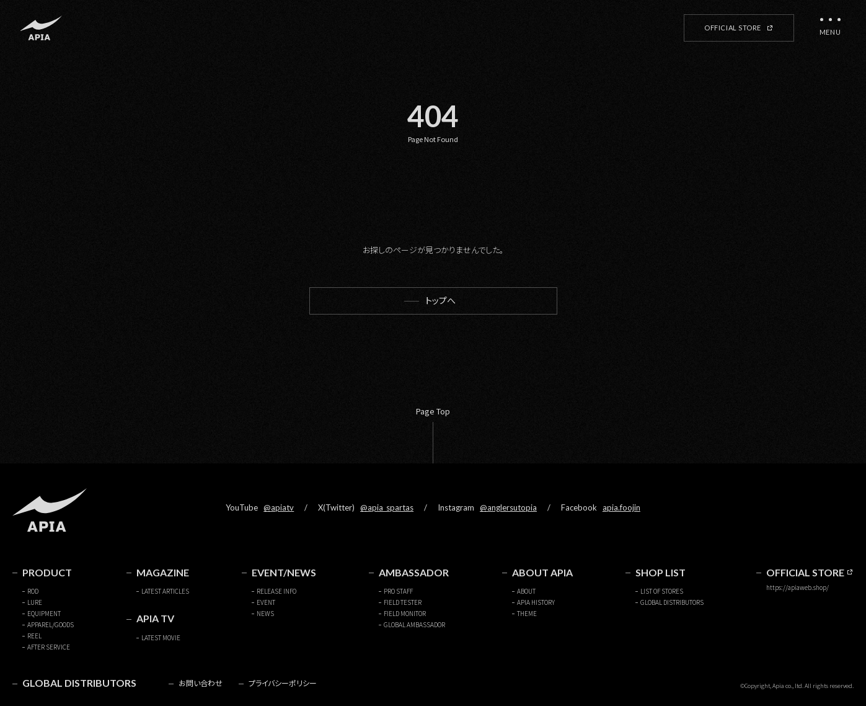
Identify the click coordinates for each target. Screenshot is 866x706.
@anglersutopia (508, 507)
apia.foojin (621, 507)
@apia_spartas (386, 507)
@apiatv (278, 507)
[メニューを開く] (830, 28)
